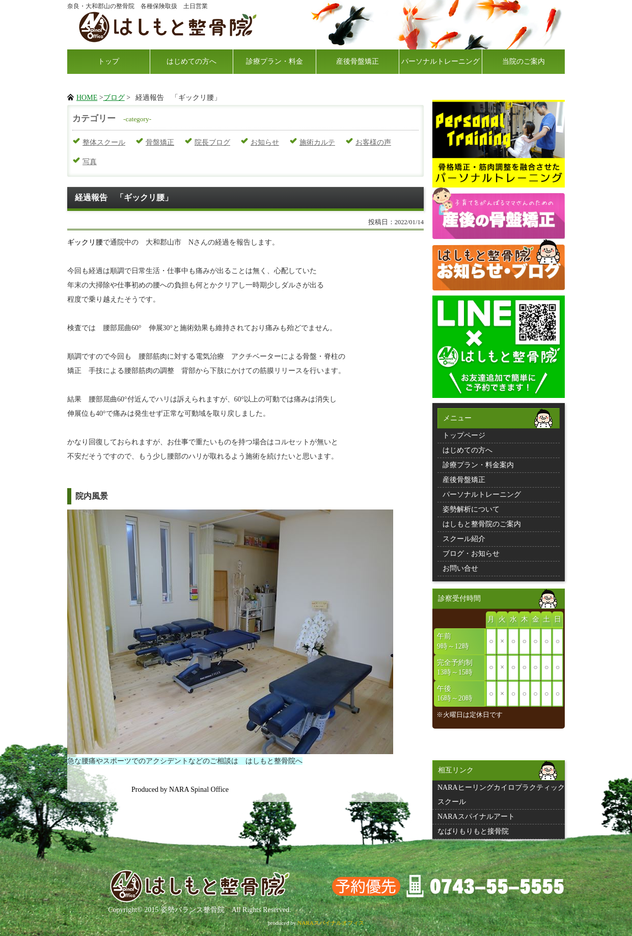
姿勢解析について (471, 509)
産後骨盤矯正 (357, 61)
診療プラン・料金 (274, 61)
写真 (90, 162)
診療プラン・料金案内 (478, 465)
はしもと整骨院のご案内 (482, 524)
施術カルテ (317, 142)
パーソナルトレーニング (440, 61)
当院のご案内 (523, 61)
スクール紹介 (464, 539)
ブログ (114, 97)
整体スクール (104, 142)
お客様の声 (373, 142)
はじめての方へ (191, 61)
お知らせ (265, 142)
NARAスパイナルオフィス (330, 923)
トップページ (464, 435)
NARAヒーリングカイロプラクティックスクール (501, 795)
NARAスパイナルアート (476, 816)
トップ (108, 61)
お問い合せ (460, 568)
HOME (86, 97)
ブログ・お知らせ (471, 553)
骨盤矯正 (160, 142)
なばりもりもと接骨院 (473, 831)
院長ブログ (212, 142)
